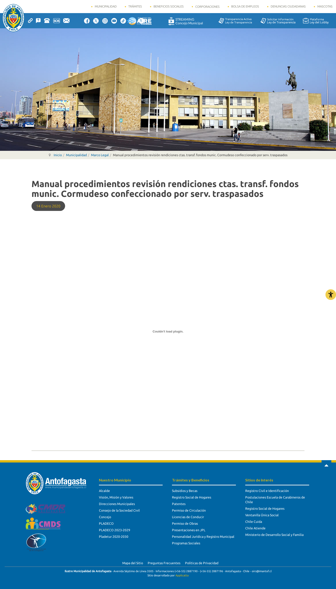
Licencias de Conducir (188, 517)
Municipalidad (106, 6)
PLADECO (106, 523)
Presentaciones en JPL (188, 530)
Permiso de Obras (185, 523)
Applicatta (182, 575)
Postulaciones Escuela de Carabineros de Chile (275, 499)
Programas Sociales (186, 543)
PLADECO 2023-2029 (114, 530)
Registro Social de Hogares (191, 497)
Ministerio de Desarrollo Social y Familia (274, 535)
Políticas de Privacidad (201, 563)
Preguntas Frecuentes (164, 563)
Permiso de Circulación (189, 510)
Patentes (179, 504)
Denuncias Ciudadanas (288, 6)
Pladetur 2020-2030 (113, 536)
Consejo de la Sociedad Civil (119, 510)
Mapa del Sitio (132, 563)
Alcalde (104, 491)
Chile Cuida (253, 522)
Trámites (135, 6)
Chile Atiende (255, 528)
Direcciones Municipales (117, 504)
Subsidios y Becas (184, 491)
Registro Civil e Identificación (267, 491)
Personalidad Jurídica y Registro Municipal (203, 536)
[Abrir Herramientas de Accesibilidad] (331, 294)
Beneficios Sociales (169, 6)
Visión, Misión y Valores (116, 497)
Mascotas (324, 6)
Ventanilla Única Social (262, 515)
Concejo (105, 517)
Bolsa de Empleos (245, 6)
